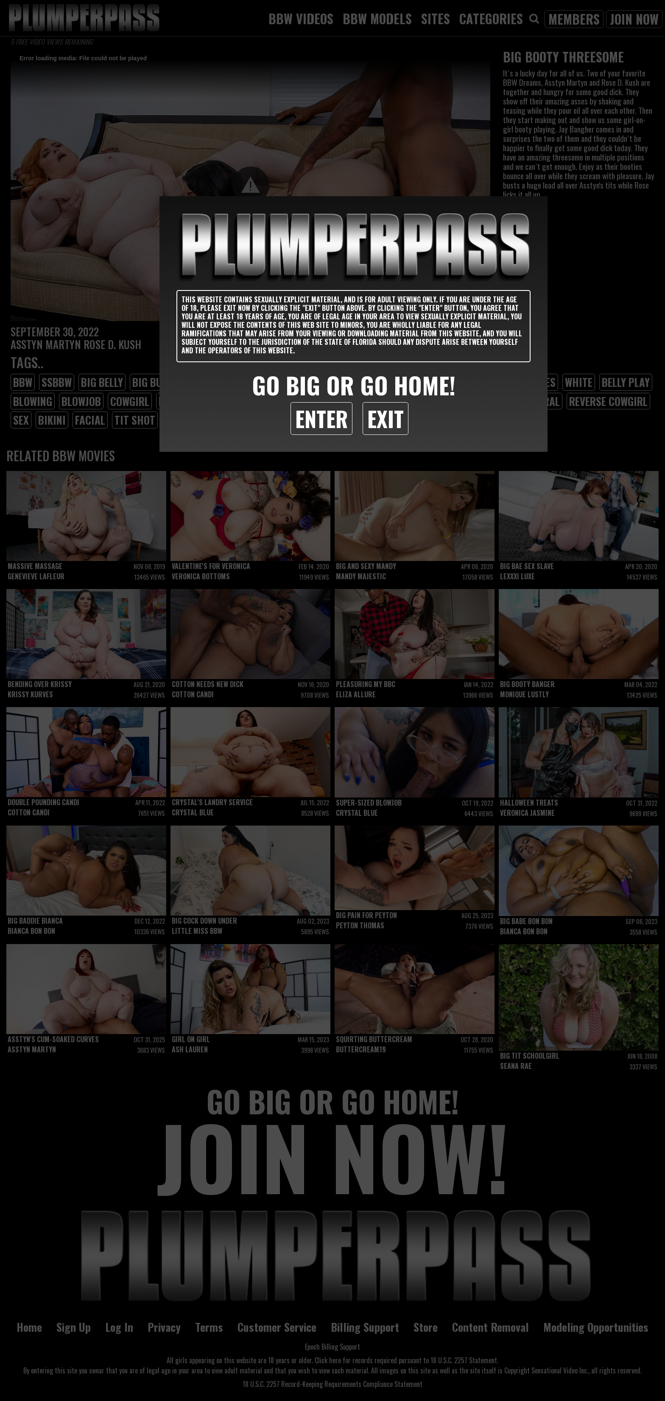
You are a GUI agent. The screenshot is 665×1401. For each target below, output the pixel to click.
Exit (385, 418)
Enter (321, 418)
